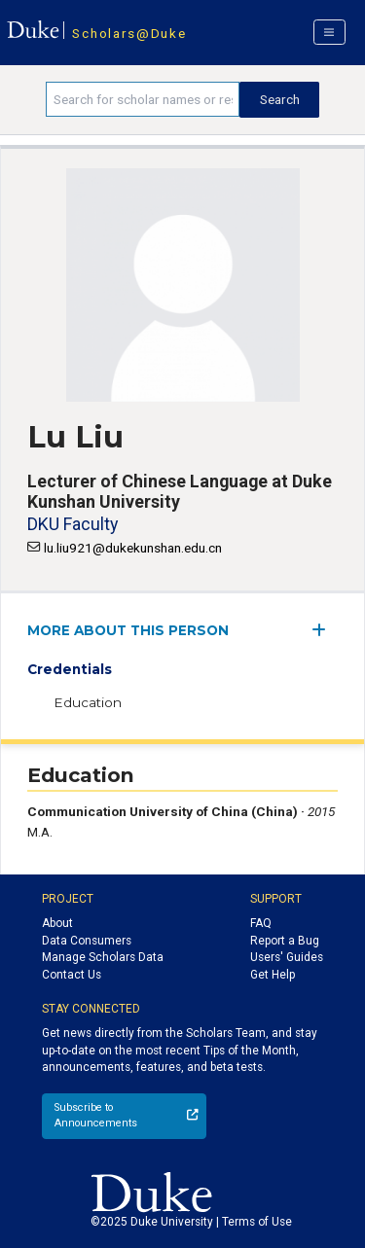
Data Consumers (86, 940)
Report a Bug (284, 940)
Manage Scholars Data (103, 957)
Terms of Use (257, 1222)
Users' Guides (286, 957)
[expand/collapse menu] (325, 630)
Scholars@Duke (129, 33)
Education (88, 702)
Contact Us (71, 974)
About (57, 923)
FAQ (261, 923)
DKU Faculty (72, 524)
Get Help (272, 974)
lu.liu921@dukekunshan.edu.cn (133, 547)
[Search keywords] (142, 99)
